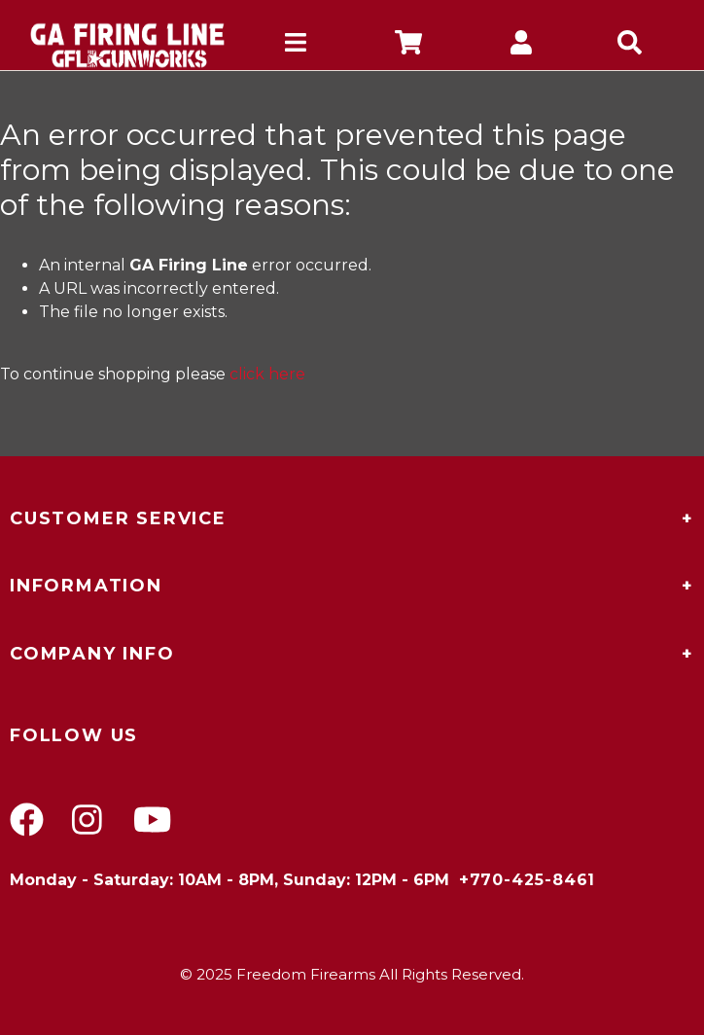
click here (267, 374)
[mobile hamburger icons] (295, 45)
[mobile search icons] (633, 45)
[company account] (521, 45)
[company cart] (408, 45)
